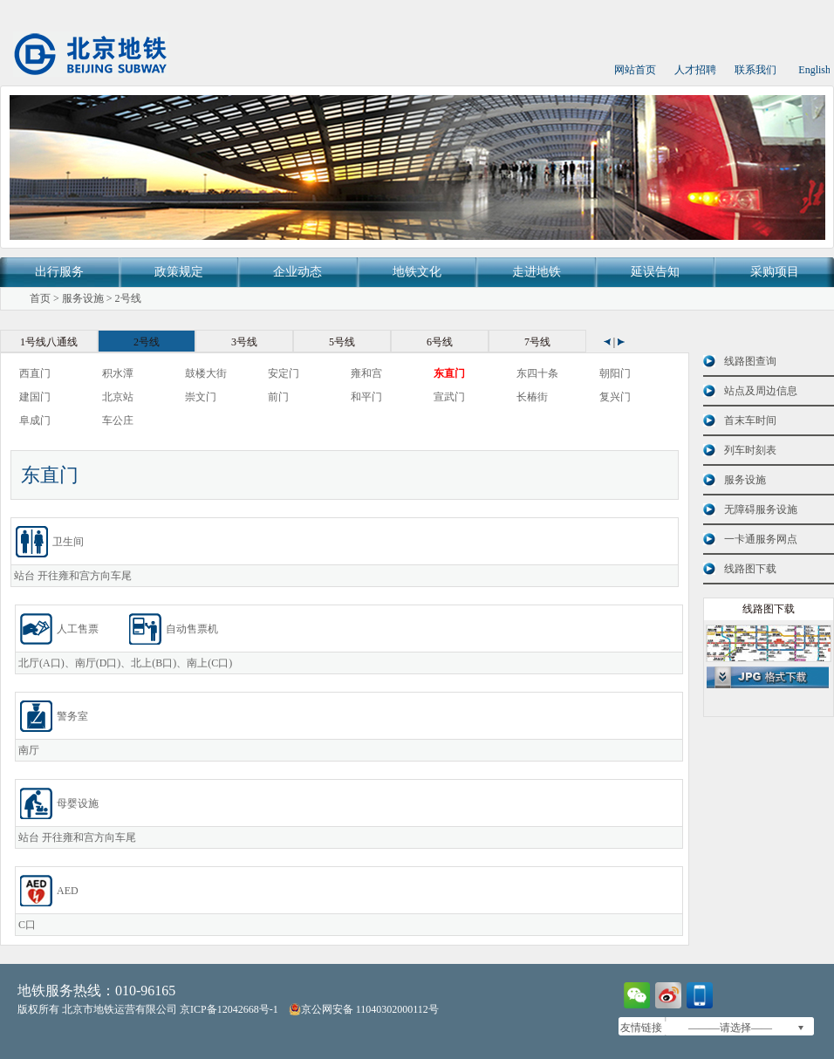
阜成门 (35, 420)
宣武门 (449, 397)
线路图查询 (750, 361)
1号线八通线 (49, 342)
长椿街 (532, 397)
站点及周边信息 (760, 391)
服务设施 (83, 298)
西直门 (35, 373)
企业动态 (297, 271)
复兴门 (615, 397)
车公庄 (117, 420)
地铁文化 (417, 271)
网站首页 (635, 70)
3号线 (244, 342)
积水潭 (117, 373)
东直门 (449, 373)
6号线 (440, 342)
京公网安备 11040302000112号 (364, 1009)
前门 (278, 397)
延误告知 (655, 271)
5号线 (342, 342)
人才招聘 (695, 70)
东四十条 (537, 373)
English (814, 70)
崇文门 (200, 397)
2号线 (128, 298)
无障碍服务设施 (760, 509)
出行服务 (59, 271)
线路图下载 (750, 569)
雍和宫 (366, 373)
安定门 (283, 373)
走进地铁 (536, 271)
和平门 (366, 397)
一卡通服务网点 (760, 539)
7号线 (537, 342)
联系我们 (755, 70)
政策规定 (178, 271)
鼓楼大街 (206, 373)
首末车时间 (750, 420)
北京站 (117, 397)
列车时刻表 (750, 450)
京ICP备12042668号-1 (229, 1009)
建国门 (35, 397)
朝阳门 (615, 373)
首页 (40, 298)
